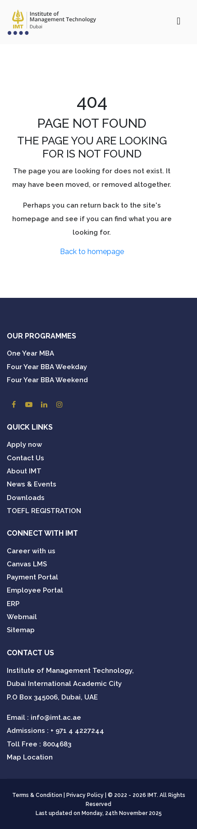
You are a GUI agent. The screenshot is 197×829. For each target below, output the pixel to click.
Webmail (22, 617)
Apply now (24, 444)
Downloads (26, 498)
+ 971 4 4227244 (77, 731)
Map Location (30, 757)
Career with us (31, 551)
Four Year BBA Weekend (47, 380)
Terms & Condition (37, 795)
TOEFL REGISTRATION (44, 511)
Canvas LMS (27, 564)
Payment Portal (32, 577)
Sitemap (21, 630)
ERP (13, 604)
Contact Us (25, 458)
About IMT (24, 471)
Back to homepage (92, 251)
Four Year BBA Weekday (47, 367)
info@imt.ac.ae (56, 717)
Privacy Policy (85, 795)
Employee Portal (35, 590)
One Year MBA (30, 353)
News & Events (31, 484)
